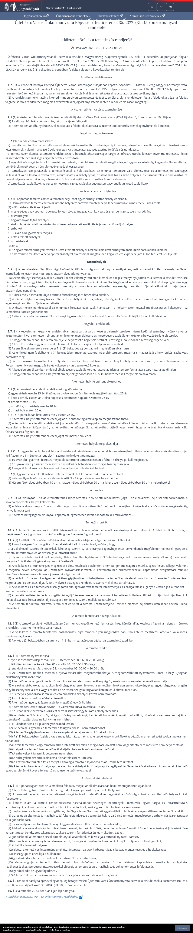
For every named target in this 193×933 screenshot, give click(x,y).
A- (152, 6)
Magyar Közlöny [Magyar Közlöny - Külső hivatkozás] (55, 7)
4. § (97, 374)
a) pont (174, 557)
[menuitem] (36, 16)
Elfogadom (182, 928)
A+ (161, 6)
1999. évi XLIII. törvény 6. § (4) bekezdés (115, 61)
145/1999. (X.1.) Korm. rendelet (76, 65)
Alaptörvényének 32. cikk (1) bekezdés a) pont (138, 57)
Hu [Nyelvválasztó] (170, 6)
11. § (63, 640)
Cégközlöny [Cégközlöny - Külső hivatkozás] (74, 7)
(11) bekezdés (25, 736)
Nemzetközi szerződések (147, 16)
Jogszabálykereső (36, 16)
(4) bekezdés (61, 352)
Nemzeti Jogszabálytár (29, 7)
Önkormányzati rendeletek (73, 16)
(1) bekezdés (71, 348)
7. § (59, 348)
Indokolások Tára (110, 16)
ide (50, 929)
